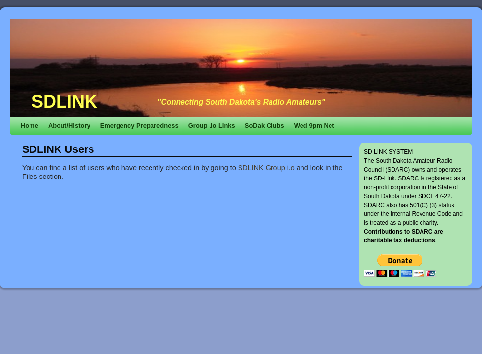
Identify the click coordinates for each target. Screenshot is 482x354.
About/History (69, 125)
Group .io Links (211, 125)
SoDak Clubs (264, 125)
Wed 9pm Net (314, 125)
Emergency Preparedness (139, 125)
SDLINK (64, 101)
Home (29, 125)
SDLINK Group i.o (266, 168)
